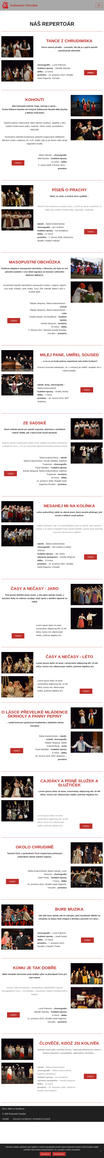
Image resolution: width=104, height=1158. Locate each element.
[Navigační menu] (99, 5)
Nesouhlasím (59, 1154)
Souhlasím (45, 1154)
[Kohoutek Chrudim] (20, 5)
